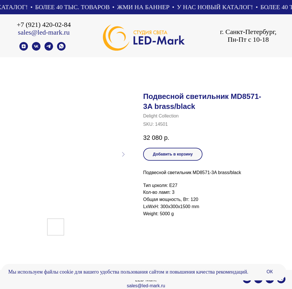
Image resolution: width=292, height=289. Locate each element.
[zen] (23, 49)
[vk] (36, 49)
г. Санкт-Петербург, (248, 31)
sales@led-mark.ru (44, 32)
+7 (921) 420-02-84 (44, 24)
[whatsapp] (61, 49)
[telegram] (48, 49)
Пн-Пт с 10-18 (248, 39)
